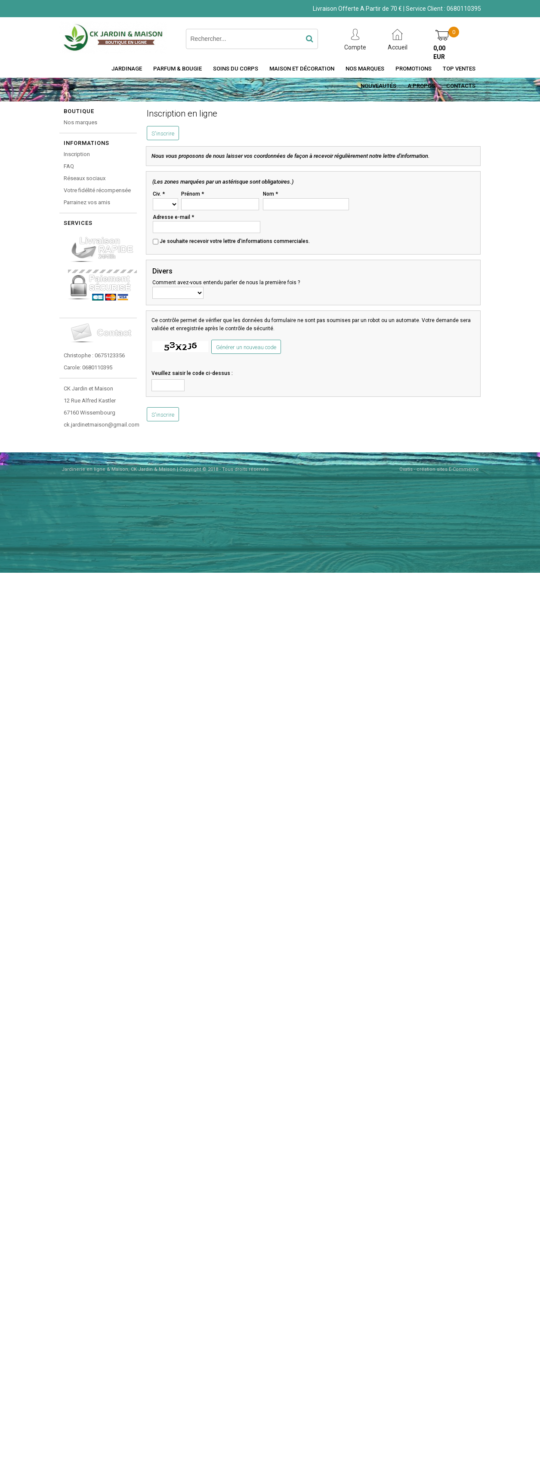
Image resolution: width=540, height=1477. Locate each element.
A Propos (421, 86)
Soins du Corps (235, 68)
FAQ (69, 166)
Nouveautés (378, 86)
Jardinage (126, 68)
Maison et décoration (301, 68)
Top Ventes (459, 68)
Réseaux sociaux (84, 178)
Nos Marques (365, 68)
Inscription (77, 154)
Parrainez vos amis (87, 202)
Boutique (79, 111)
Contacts (460, 86)
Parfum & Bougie (177, 68)
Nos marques (80, 122)
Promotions (413, 68)
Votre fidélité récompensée (97, 190)
